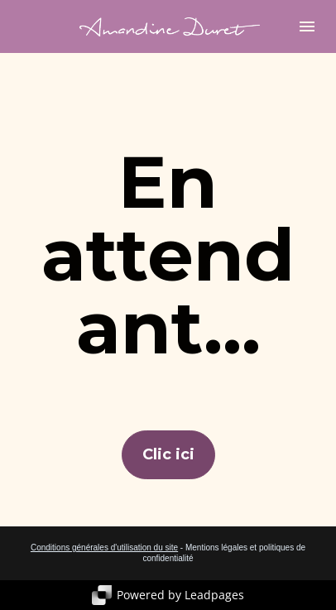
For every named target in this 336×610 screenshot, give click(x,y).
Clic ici (168, 454)
